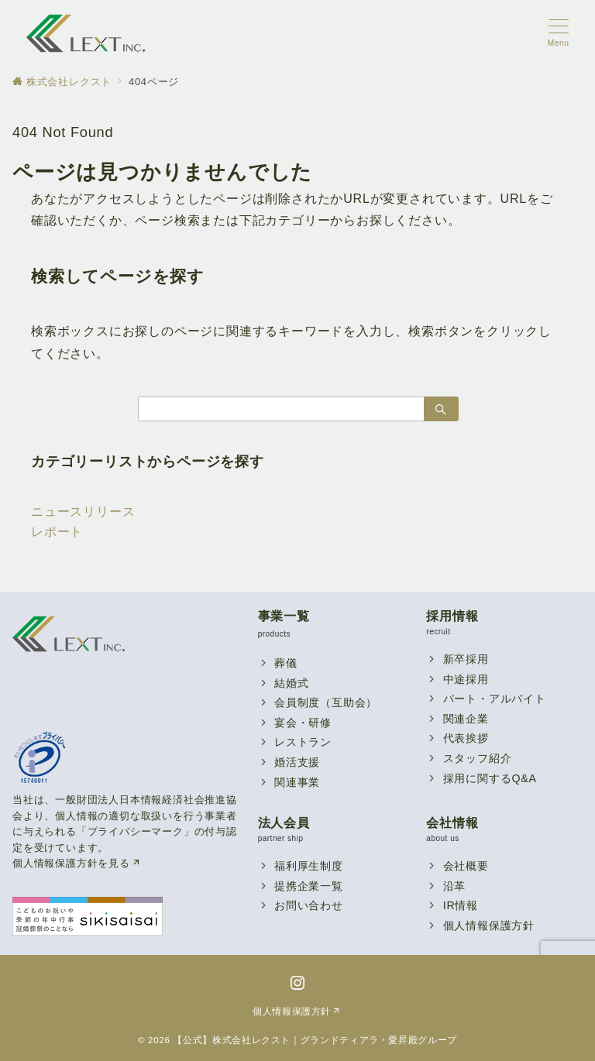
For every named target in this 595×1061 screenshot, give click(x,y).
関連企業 (466, 718)
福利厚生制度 (308, 866)
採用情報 (452, 616)
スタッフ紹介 (477, 758)
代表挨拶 (466, 738)
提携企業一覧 (308, 886)
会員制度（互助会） (325, 702)
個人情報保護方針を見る (77, 863)
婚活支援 (297, 762)
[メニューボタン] (558, 33)
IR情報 (460, 905)
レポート (57, 531)
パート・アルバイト (494, 698)
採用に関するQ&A (490, 778)
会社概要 (466, 866)
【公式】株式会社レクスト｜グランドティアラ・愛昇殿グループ (315, 1040)
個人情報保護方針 (489, 925)
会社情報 (452, 822)
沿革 (454, 886)
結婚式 (291, 683)
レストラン (303, 742)
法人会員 (284, 822)
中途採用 (466, 679)
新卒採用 (466, 659)
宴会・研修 (303, 722)
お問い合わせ (308, 905)
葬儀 (286, 663)
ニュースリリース (83, 511)
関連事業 (297, 782)
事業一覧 (284, 616)
